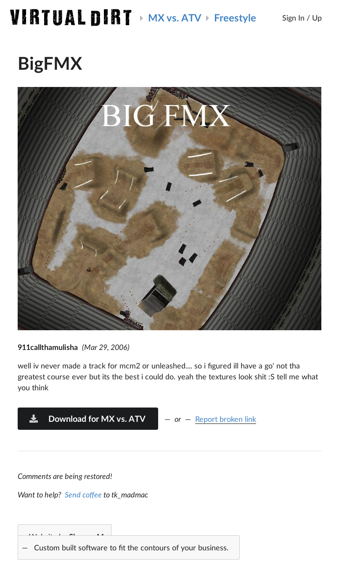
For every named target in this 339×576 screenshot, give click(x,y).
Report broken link (225, 418)
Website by (123, 542)
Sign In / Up (302, 17)
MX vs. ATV (174, 17)
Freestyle (235, 17)
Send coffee (83, 494)
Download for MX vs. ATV (87, 418)
